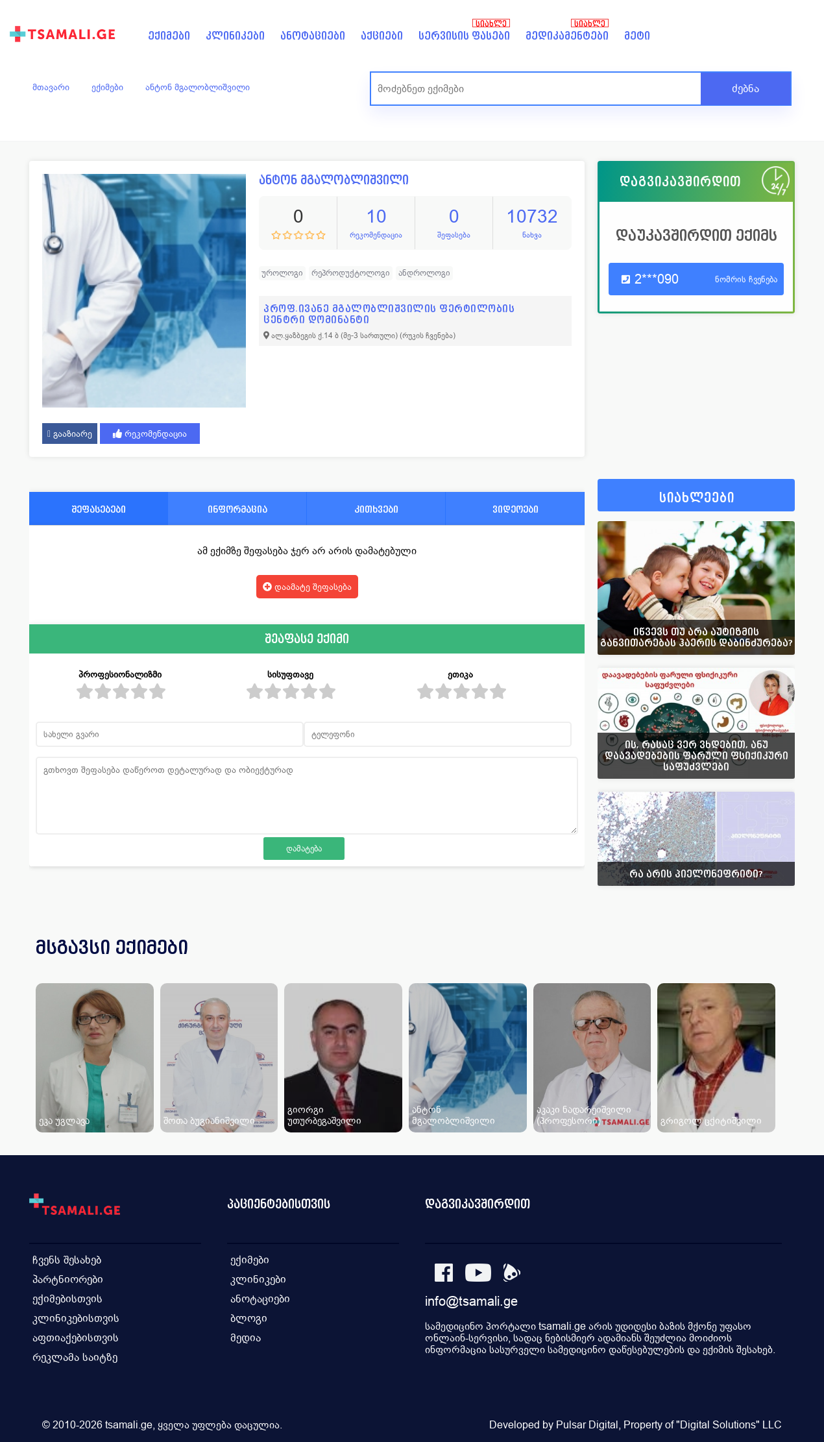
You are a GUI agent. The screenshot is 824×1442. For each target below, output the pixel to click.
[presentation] (767, 963)
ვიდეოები (515, 509)
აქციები (382, 36)
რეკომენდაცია (150, 433)
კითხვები (376, 509)
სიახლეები (696, 498)
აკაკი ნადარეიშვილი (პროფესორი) (584, 1115)
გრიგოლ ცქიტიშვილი (711, 1120)
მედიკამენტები (567, 36)
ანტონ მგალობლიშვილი (197, 87)
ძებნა (745, 88)
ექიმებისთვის (67, 1299)
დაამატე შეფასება (307, 586)
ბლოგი (248, 1318)
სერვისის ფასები (464, 36)
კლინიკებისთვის (75, 1318)
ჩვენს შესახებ (66, 1260)
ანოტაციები (312, 36)
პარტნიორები (67, 1279)
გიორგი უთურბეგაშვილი (324, 1115)
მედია (245, 1338)
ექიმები (169, 36)
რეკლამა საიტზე (74, 1357)
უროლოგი (282, 273)
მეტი (637, 36)
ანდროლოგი (424, 273)
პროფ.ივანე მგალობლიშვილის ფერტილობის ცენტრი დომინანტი (389, 314)
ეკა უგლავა (64, 1120)
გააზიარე (69, 433)
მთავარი (50, 87)
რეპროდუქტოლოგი (350, 273)
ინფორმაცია (237, 509)
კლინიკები (235, 36)
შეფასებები (98, 509)
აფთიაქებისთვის (75, 1338)
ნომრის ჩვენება (746, 279)
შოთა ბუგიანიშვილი (209, 1120)
